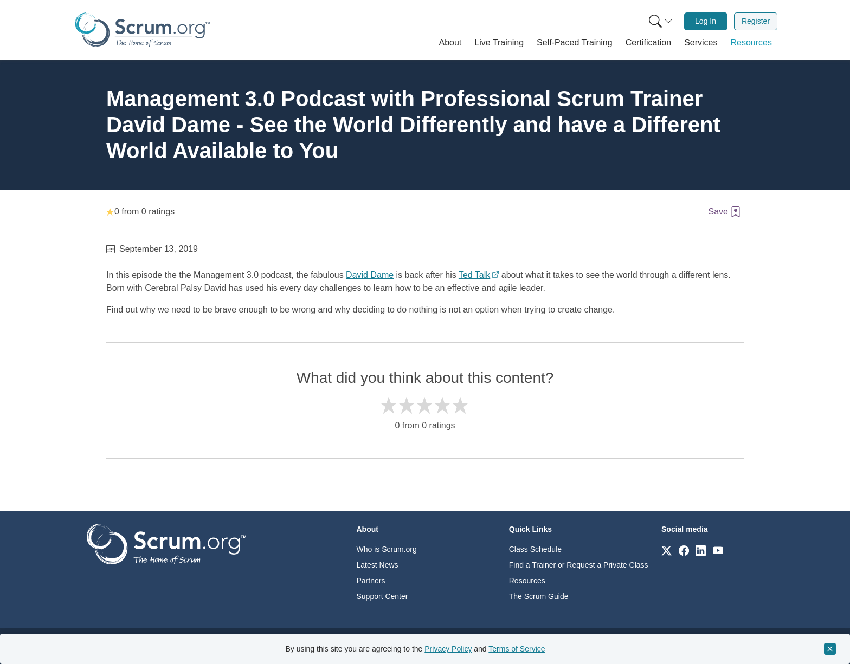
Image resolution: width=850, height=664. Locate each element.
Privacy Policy (448, 649)
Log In (705, 21)
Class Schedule (535, 549)
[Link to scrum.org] (666, 550)
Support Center (382, 596)
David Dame (370, 274)
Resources (527, 580)
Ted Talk (474, 274)
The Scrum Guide (539, 596)
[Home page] (142, 29)
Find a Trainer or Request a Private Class (578, 565)
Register (756, 21)
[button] (450, 43)
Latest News (377, 565)
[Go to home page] (166, 543)
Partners (371, 580)
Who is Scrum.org (387, 549)
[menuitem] (660, 21)
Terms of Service (516, 649)
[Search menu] (661, 21)
